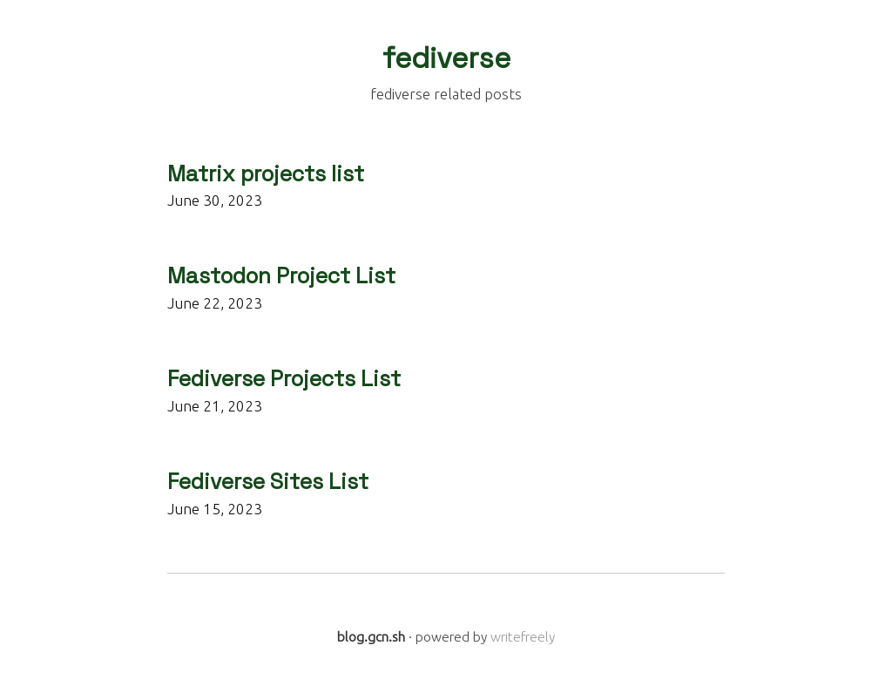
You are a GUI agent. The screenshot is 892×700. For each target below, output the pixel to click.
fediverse (446, 58)
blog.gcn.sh (371, 636)
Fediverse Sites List (267, 481)
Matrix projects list (265, 173)
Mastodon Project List (281, 275)
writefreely (522, 636)
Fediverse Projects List (284, 378)
